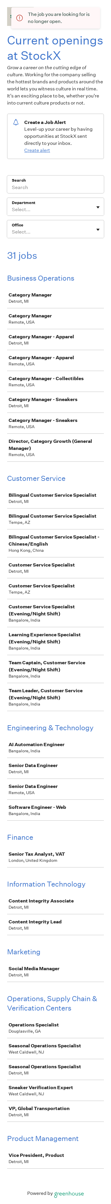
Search (19, 180)
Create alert (37, 150)
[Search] (55, 188)
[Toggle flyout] (98, 207)
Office (17, 225)
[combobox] (12, 209)
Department (23, 202)
